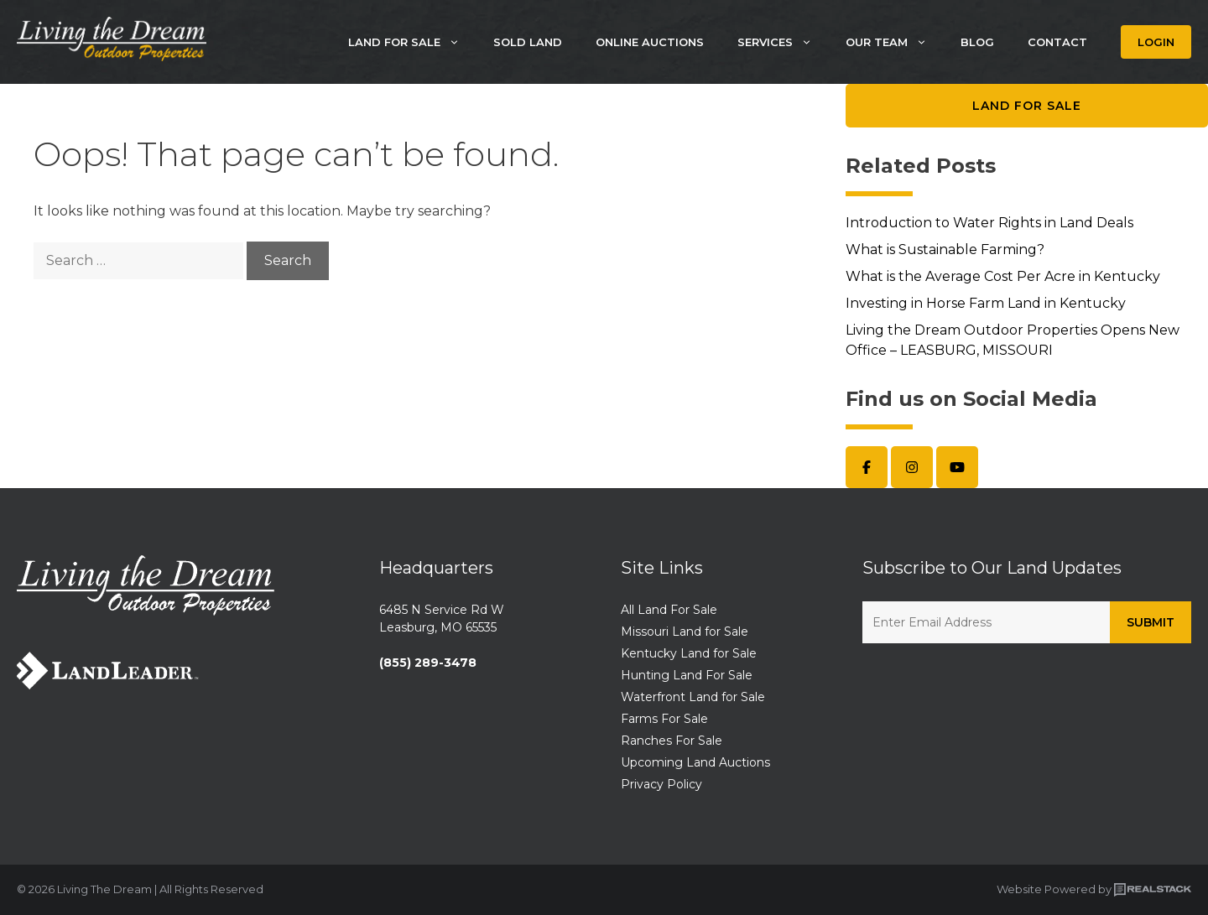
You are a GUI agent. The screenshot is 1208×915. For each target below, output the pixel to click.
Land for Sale (1026, 105)
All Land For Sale (669, 609)
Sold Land (527, 42)
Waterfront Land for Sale (693, 696)
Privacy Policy (661, 784)
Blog (977, 42)
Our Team (895, 42)
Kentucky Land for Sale (689, 653)
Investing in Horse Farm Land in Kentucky (986, 303)
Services (783, 42)
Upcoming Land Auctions (695, 762)
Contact (1057, 42)
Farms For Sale (664, 718)
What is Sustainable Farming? (945, 249)
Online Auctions (650, 42)
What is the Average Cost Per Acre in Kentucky (1003, 276)
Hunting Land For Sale (686, 675)
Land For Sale (412, 42)
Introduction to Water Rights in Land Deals (989, 223)
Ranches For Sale (671, 740)
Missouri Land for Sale (684, 631)
